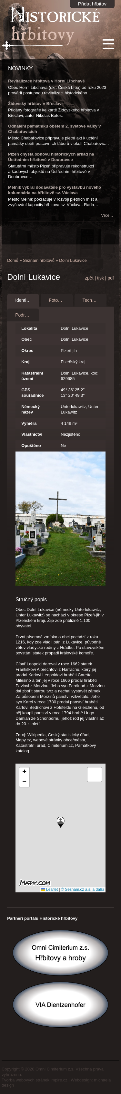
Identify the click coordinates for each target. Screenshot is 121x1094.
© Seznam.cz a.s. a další (82, 889)
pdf (110, 278)
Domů (12, 260)
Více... (107, 215)
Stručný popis (31, 599)
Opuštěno (31, 445)
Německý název (30, 409)
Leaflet (49, 889)
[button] (61, 822)
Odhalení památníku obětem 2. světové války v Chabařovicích (54, 129)
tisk (100, 278)
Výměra (28, 423)
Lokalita (29, 328)
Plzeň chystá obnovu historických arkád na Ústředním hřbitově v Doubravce (51, 157)
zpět (89, 278)
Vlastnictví (31, 434)
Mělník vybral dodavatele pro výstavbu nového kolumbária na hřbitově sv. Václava (54, 190)
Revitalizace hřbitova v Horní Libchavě (46, 81)
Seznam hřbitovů (39, 260)
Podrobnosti (27, 315)
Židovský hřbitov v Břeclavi (35, 103)
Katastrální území (32, 376)
